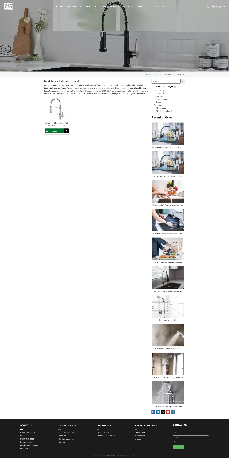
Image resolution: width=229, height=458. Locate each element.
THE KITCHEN (92, 6)
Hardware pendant (162, 99)
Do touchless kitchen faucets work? (168, 262)
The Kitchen (158, 105)
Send (178, 447)
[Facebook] (153, 412)
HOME (59, 6)
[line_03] (174, 428)
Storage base (26, 442)
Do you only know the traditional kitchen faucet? (168, 234)
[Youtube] (168, 412)
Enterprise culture (27, 432)
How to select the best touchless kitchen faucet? (168, 176)
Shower (158, 102)
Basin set (159, 96)
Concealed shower (163, 93)
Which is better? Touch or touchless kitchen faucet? (168, 205)
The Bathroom (159, 90)
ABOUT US (143, 6)
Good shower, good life (168, 320)
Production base (27, 439)
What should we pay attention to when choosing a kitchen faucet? (168, 147)
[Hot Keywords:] (182, 81)
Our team (24, 449)
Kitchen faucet (161, 108)
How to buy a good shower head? (168, 349)
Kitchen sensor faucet (164, 111)
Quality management (29, 445)
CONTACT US (158, 6)
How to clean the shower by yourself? (168, 377)
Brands (138, 439)
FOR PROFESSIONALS (113, 6)
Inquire (51, 130)
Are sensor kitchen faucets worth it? (168, 291)
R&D (22, 436)
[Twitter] (163, 412)
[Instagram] (173, 412)
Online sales (140, 433)
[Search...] (166, 81)
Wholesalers (140, 436)
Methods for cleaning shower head (168, 406)
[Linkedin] (158, 412)
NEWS (131, 6)
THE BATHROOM (74, 6)
